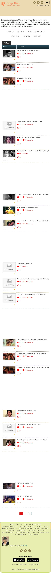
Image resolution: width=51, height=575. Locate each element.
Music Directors (36, 32)
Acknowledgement (33, 569)
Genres (36, 36)
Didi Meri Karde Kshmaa (24, 263)
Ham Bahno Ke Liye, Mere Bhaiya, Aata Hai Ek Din (32, 339)
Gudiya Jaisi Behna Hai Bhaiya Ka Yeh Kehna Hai (31, 294)
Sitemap (24, 569)
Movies (10, 32)
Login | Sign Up (44, 6)
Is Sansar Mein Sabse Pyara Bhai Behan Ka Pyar (31, 353)
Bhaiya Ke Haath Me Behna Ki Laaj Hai (28, 137)
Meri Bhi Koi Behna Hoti (24, 496)
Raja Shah (24, 545)
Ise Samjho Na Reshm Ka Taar (26, 410)
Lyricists (15, 36)
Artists (20, 32)
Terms (19, 569)
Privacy (14, 569)
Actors (26, 36)
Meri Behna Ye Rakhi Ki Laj (25, 483)
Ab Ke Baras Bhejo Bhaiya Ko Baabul (28, 50)
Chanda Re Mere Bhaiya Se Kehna (27, 207)
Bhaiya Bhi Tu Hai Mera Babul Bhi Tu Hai (29, 121)
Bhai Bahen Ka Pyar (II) (24, 78)
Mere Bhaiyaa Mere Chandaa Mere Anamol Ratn (32, 440)
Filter (6, 43)
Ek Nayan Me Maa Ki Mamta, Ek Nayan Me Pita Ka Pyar (33, 279)
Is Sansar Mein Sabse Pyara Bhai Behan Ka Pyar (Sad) (33, 367)
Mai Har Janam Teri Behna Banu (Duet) (29, 424)
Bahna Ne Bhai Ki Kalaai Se (25, 64)
